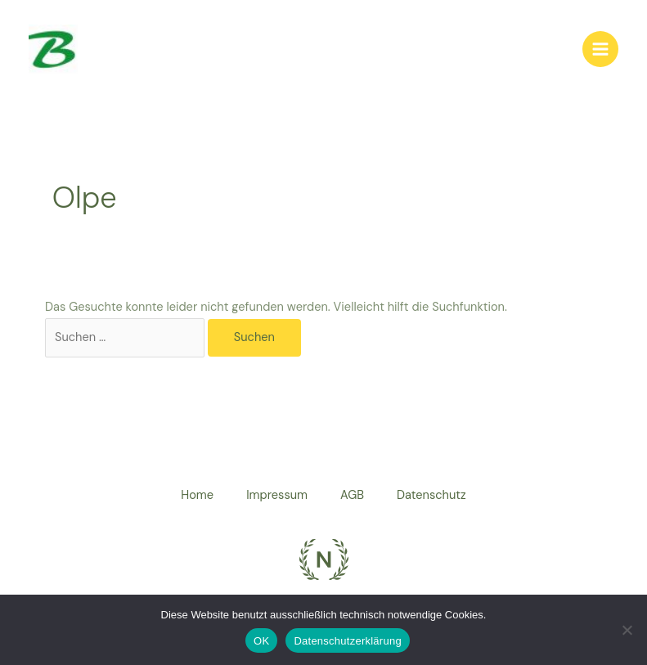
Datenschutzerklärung (347, 641)
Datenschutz (431, 495)
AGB (352, 495)
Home (197, 495)
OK (261, 641)
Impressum (277, 495)
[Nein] (626, 630)
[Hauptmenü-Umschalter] (600, 49)
